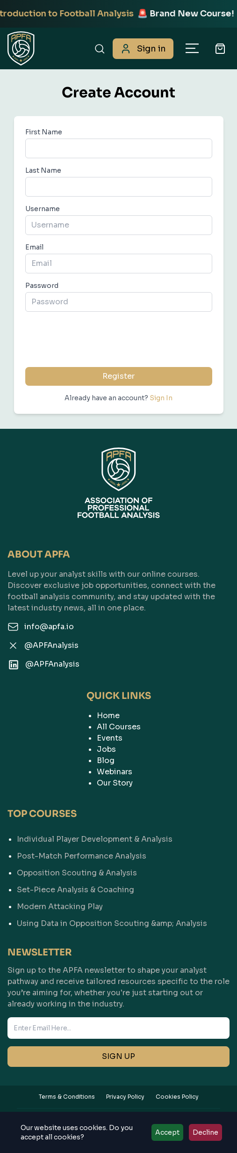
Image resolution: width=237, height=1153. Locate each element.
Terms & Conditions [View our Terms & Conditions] (67, 1096)
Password (41, 285)
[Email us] (118, 626)
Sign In (161, 398)
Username (42, 209)
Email (34, 247)
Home (108, 715)
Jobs (106, 749)
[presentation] (119, 337)
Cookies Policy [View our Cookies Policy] (177, 1096)
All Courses (119, 727)
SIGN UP (118, 1056)
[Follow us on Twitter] (118, 645)
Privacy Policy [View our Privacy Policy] (125, 1096)
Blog (106, 760)
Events (109, 738)
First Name (43, 132)
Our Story (115, 783)
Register (118, 376)
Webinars (114, 772)
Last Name (43, 170)
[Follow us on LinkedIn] (118, 665)
